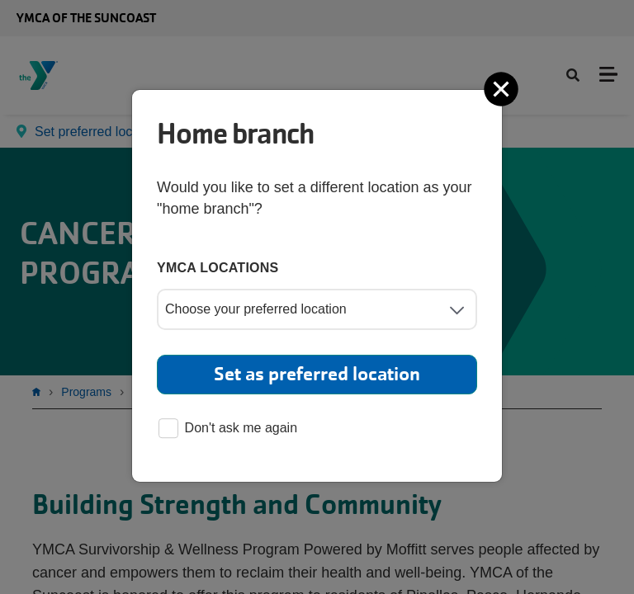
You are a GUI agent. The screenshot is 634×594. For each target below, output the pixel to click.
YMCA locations (218, 268)
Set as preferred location (317, 374)
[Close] (502, 89)
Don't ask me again (227, 429)
